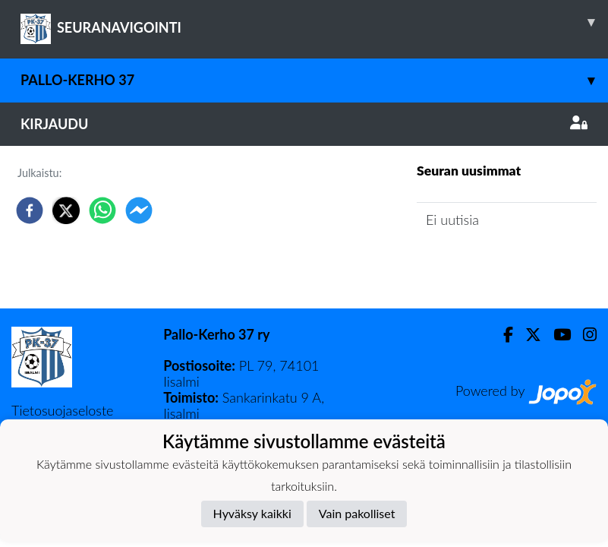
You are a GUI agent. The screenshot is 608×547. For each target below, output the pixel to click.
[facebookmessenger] (139, 210)
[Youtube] (556, 335)
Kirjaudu (304, 123)
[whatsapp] (102, 210)
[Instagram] (584, 335)
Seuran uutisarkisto (484, 263)
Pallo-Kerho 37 (314, 80)
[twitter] (66, 210)
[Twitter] (527, 335)
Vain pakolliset (357, 513)
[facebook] (29, 210)
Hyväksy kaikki (252, 513)
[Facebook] (502, 335)
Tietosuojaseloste (62, 410)
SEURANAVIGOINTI (314, 22)
